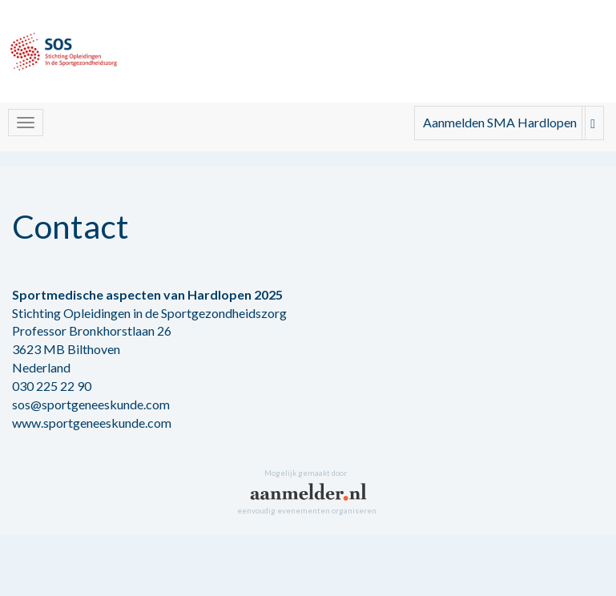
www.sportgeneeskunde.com (91, 422)
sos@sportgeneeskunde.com (91, 404)
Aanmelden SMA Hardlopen (500, 122)
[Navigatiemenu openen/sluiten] (25, 122)
